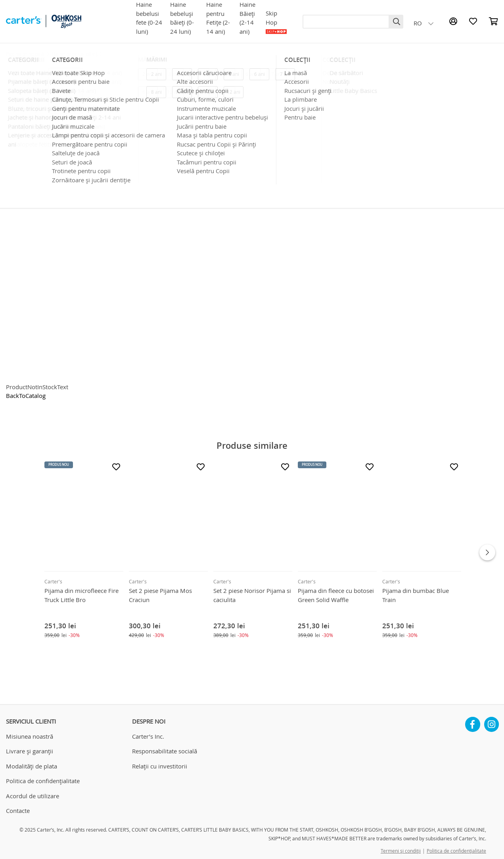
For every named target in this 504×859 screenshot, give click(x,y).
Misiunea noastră (29, 736)
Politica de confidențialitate (43, 781)
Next (487, 552)
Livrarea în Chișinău (347, 162)
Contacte (18, 811)
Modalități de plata (31, 766)
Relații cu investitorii (159, 766)
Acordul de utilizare (32, 796)
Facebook (472, 721)
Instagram (491, 721)
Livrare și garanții (29, 751)
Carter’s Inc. (148, 736)
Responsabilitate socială (164, 751)
